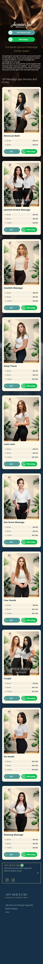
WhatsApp (23, 39)
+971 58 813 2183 (23, 32)
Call (11, 151)
